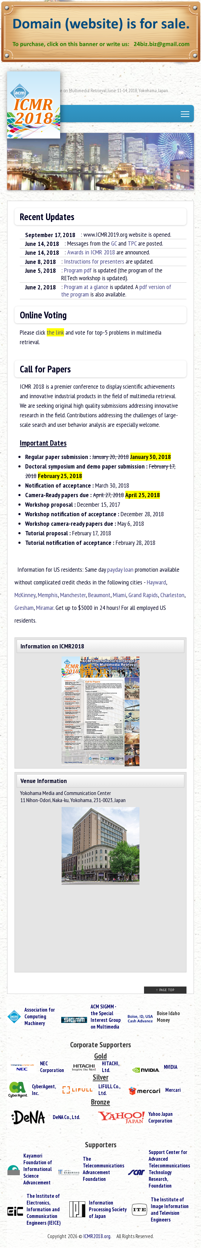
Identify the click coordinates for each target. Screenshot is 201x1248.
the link (55, 332)
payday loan (120, 569)
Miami (119, 595)
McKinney (25, 595)
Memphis (48, 595)
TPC (132, 243)
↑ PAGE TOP (165, 990)
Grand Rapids (143, 595)
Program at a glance (86, 287)
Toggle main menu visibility (185, 115)
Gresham (24, 608)
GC (114, 243)
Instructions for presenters (94, 261)
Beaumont (99, 595)
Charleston (172, 595)
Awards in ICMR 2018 (91, 252)
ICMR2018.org (97, 1236)
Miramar (44, 608)
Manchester (73, 595)
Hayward (156, 582)
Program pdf (78, 270)
